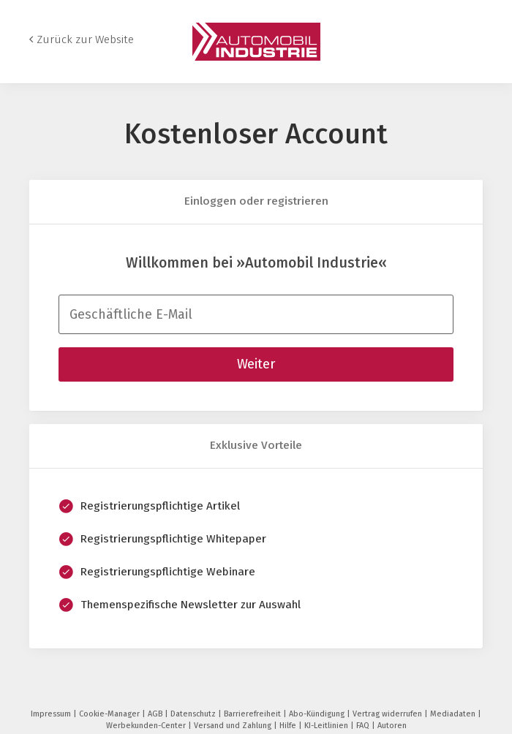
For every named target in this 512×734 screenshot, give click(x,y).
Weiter (256, 364)
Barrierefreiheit (253, 714)
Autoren (392, 725)
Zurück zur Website (85, 39)
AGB (156, 714)
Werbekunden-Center (147, 725)
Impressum (52, 714)
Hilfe (288, 725)
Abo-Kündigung (318, 714)
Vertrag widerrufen (388, 714)
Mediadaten (454, 714)
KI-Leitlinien (327, 725)
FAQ (364, 725)
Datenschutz (194, 714)
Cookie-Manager (110, 714)
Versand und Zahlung (234, 725)
